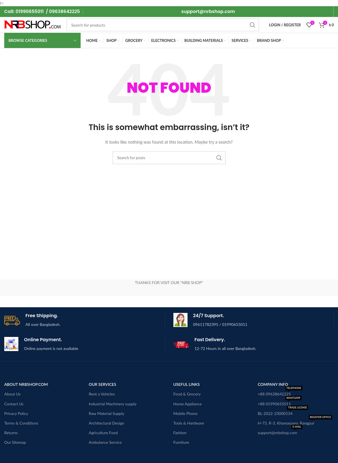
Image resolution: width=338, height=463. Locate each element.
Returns (11, 432)
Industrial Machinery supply (113, 403)
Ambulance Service (105, 442)
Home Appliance (187, 403)
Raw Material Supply (106, 413)
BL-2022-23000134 (283, 412)
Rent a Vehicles (102, 393)
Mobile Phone (185, 413)
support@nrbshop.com (280, 431)
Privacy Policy (16, 413)
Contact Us (13, 403)
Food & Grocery (187, 393)
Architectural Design (106, 423)
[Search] (162, 24)
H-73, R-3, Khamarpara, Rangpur (295, 421)
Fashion (180, 432)
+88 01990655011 (279, 402)
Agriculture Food (103, 432)
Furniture (181, 442)
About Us (12, 393)
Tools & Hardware (188, 423)
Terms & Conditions (21, 423)
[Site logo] (32, 24)
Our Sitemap (15, 442)
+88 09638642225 (280, 392)
